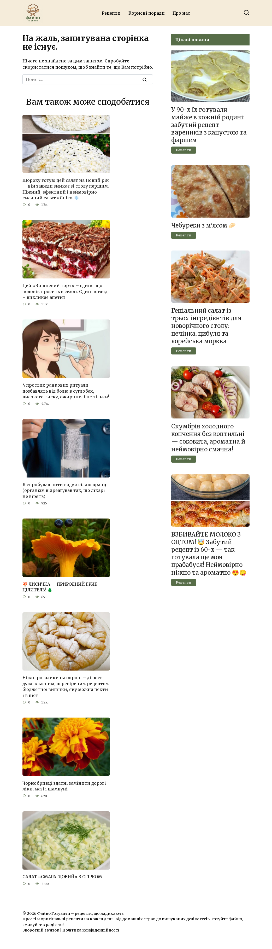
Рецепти (111, 13)
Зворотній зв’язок (40, 930)
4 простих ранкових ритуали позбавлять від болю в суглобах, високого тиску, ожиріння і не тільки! (65, 390)
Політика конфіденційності (90, 930)
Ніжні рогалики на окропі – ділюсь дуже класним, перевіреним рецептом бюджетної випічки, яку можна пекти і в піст (65, 686)
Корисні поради (146, 13)
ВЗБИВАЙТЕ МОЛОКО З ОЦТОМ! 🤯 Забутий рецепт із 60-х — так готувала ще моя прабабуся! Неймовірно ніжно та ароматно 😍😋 (208, 553)
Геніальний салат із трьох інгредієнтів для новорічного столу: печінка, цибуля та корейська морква (206, 326)
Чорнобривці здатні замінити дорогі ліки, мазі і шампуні (64, 785)
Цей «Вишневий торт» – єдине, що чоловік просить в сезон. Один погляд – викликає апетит (65, 291)
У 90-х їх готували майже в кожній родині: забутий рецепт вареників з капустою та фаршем (209, 125)
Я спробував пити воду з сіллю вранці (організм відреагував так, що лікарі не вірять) (65, 490)
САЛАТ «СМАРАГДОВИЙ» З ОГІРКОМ (62, 876)
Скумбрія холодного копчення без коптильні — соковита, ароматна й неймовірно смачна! (208, 438)
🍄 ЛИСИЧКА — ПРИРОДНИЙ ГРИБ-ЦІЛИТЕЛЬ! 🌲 (60, 586)
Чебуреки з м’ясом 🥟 (203, 225)
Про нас (181, 13)
